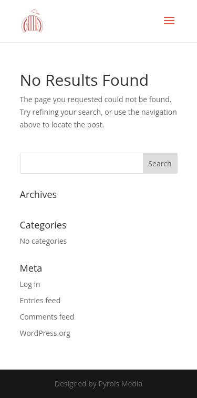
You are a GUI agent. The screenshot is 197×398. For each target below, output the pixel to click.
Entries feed (40, 300)
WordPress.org (45, 333)
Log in (30, 284)
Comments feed (47, 317)
